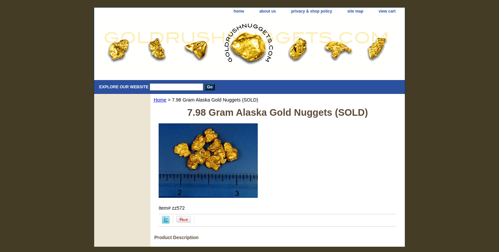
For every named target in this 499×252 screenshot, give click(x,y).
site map (355, 11)
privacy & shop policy (311, 11)
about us (267, 11)
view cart (387, 11)
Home (160, 100)
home (239, 11)
